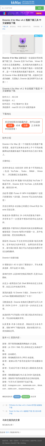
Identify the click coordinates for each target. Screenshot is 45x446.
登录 (7, 432)
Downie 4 (26, 397)
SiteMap (23, 443)
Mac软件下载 (15, 443)
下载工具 (5, 26)
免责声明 (33, 441)
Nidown (7, 443)
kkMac (22, 2)
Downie (17, 397)
